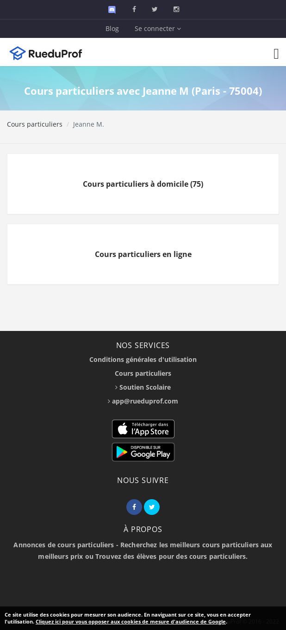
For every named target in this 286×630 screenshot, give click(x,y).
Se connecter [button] (158, 28)
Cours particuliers (34, 124)
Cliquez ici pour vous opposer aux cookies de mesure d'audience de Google (131, 621)
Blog (112, 28)
